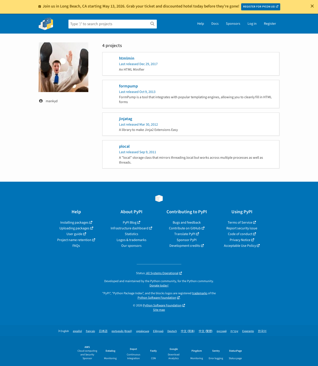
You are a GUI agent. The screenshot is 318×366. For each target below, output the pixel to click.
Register (270, 23)
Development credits (184, 245)
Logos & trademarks (131, 240)
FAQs (76, 245)
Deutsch (172, 331)
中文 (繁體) (206, 331)
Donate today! (159, 285)
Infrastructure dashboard (129, 228)
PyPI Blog (129, 222)
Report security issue (241, 228)
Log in (252, 23)
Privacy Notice (240, 240)
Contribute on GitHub (185, 228)
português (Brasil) (122, 331)
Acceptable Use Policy (240, 245)
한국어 (262, 331)
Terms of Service (240, 222)
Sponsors (233, 23)
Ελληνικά (158, 331)
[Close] (312, 6)
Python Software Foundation (157, 297)
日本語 (103, 331)
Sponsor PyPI (187, 240)
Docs (215, 23)
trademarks (199, 293)
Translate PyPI (184, 234)
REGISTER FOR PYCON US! (259, 7)
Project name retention (74, 240)
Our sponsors (131, 245)
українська (142, 331)
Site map (159, 310)
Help (200, 23)
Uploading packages (74, 228)
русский (222, 331)
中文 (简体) (188, 331)
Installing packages (74, 222)
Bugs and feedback (187, 222)
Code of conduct (240, 234)
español (77, 331)
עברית (234, 331)
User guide (74, 234)
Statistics (131, 234)
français (90, 331)
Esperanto (248, 331)
